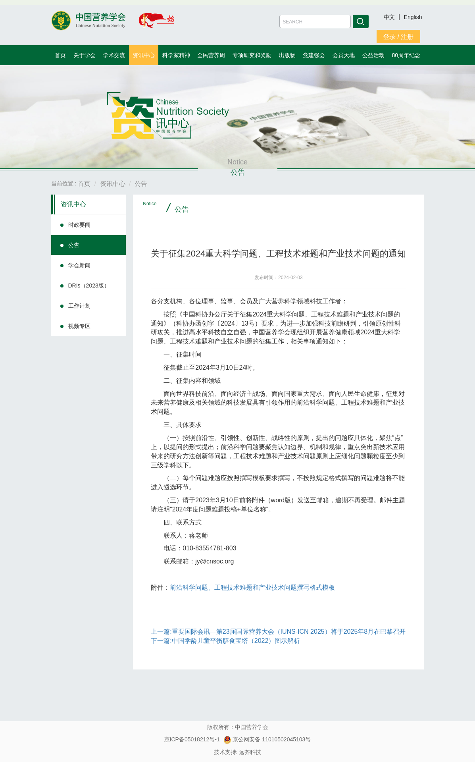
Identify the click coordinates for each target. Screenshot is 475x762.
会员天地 (344, 55)
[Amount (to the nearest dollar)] (315, 21)
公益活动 (373, 55)
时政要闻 (79, 225)
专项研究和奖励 (252, 55)
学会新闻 (79, 265)
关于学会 (84, 55)
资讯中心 (144, 55)
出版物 (287, 55)
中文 (390, 17)
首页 (60, 55)
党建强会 (314, 55)
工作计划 (79, 306)
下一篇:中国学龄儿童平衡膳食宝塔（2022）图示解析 (225, 640)
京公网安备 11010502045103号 (267, 739)
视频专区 (79, 326)
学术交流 (114, 55)
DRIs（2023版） (89, 285)
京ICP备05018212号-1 (192, 739)
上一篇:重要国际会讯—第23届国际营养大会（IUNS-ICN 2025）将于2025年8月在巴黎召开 (278, 631)
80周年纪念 (406, 55)
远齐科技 (250, 752)
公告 (73, 245)
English (413, 17)
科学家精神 (176, 55)
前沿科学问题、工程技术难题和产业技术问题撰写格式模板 (252, 587)
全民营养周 (211, 55)
